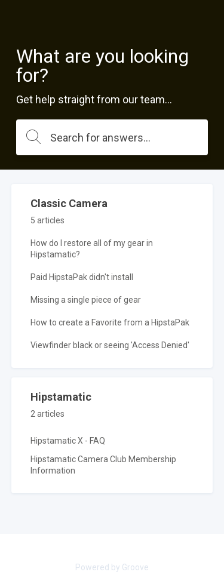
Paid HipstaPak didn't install (81, 277)
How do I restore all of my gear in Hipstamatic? (91, 249)
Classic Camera (69, 203)
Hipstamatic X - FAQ (67, 440)
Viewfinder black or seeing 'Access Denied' (109, 345)
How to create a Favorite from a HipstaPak (109, 322)
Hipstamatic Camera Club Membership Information (103, 465)
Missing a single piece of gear (85, 300)
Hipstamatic (60, 397)
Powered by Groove (112, 567)
